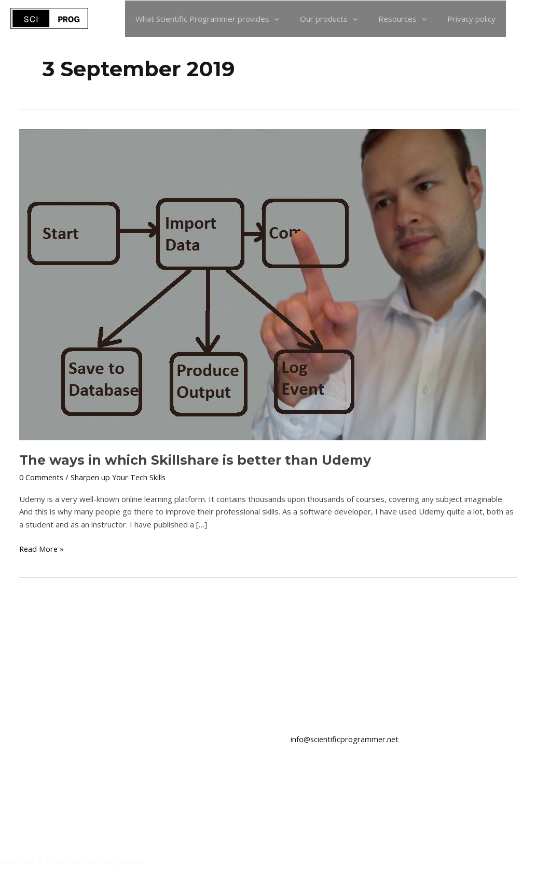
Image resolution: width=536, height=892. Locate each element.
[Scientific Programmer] (49, 17)
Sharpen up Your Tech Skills (120, 477)
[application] (292, 19)
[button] (521, 18)
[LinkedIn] (8, 749)
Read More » (42, 548)
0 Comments (42, 477)
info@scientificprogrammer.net (346, 739)
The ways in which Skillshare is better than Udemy (198, 460)
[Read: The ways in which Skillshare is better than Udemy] (252, 283)
